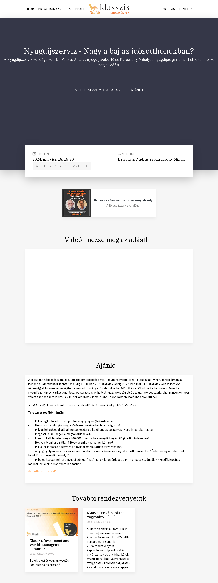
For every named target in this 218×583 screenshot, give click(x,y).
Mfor (29, 9)
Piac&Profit (76, 9)
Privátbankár (49, 9)
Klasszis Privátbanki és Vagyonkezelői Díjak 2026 (108, 514)
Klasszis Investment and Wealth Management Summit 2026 (49, 544)
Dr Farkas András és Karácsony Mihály (123, 200)
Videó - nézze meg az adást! (99, 90)
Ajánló (137, 90)
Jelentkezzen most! (42, 471)
